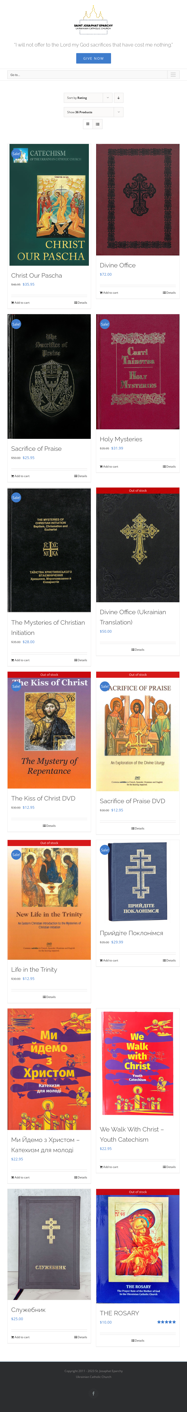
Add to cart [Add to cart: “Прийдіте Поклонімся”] (110, 960)
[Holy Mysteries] (137, 371)
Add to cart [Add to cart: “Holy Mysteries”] (110, 466)
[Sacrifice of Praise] (49, 376)
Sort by (77, 98)
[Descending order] (118, 98)
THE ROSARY (119, 1313)
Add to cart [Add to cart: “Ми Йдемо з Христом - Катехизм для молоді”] (22, 1177)
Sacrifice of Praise (36, 448)
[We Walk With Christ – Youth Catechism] (137, 1064)
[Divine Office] (137, 199)
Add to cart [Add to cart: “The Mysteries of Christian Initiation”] (22, 660)
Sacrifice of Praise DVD (132, 801)
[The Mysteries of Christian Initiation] (49, 550)
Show (79, 112)
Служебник (28, 1309)
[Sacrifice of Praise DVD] (137, 731)
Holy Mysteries (121, 439)
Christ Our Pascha (36, 275)
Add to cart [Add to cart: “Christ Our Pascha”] (22, 303)
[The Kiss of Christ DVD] (49, 730)
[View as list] (97, 124)
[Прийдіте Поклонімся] (137, 881)
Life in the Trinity (34, 969)
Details (82, 303)
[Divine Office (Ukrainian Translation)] (137, 545)
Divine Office (118, 265)
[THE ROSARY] (137, 1246)
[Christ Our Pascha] (49, 205)
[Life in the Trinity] (49, 900)
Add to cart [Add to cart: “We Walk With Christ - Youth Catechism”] (110, 1167)
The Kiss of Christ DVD (43, 798)
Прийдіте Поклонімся (131, 933)
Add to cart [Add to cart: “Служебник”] (22, 1337)
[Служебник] (49, 1244)
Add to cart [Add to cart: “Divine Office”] (110, 293)
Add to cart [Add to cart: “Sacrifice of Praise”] (22, 476)
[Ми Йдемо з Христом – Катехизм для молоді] (49, 1069)
